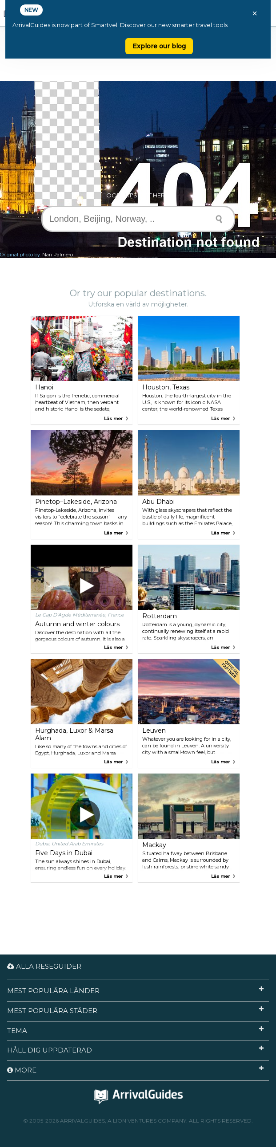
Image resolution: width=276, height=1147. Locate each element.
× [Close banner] (254, 13)
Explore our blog (159, 46)
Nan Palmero (57, 255)
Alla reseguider (44, 966)
